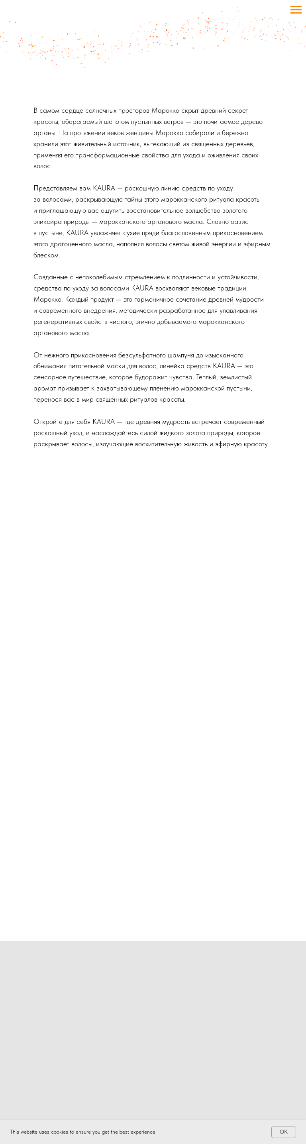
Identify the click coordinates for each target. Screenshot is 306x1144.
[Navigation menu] (296, 10)
